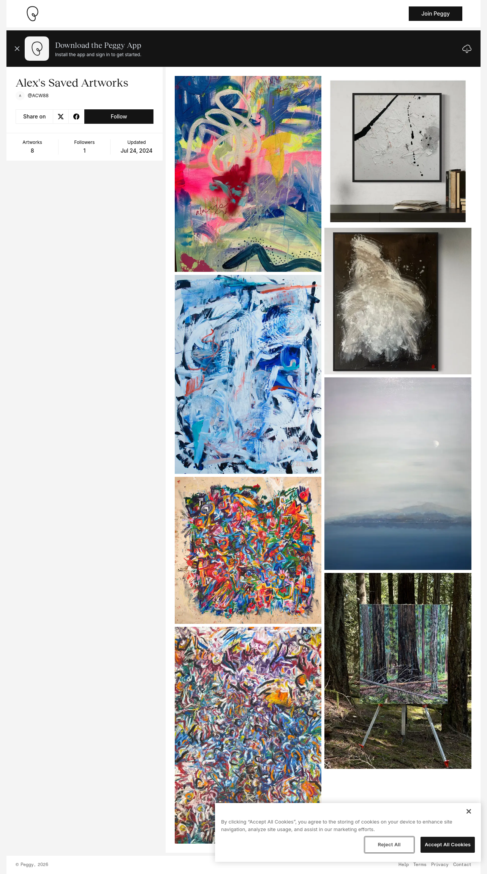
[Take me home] (32, 13)
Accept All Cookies (448, 844)
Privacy (440, 865)
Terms (420, 865)
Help (403, 865)
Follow (119, 116)
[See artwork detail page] (248, 174)
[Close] (468, 811)
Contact (462, 865)
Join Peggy (435, 13)
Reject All (389, 844)
